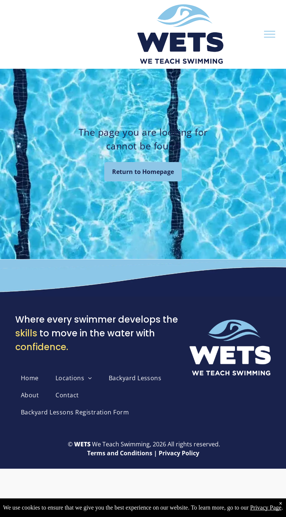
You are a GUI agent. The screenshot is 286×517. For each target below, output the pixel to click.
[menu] (269, 34)
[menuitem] (32, 378)
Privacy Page (266, 507)
